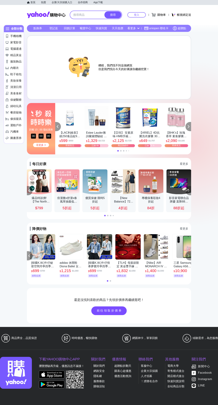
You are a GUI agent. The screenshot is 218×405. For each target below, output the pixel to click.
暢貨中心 (85, 28)
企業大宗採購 (149, 370)
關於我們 (99, 365)
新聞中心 (204, 366)
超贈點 (179, 28)
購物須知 (99, 386)
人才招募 (146, 376)
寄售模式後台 (175, 370)
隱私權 (97, 376)
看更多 (133, 28)
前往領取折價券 (109, 310)
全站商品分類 (175, 386)
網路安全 (99, 370)
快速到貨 (101, 28)
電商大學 (173, 365)
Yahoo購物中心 (46, 15)
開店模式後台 (175, 376)
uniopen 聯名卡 (156, 28)
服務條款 (99, 381)
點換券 (37, 28)
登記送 (53, 28)
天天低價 (117, 28)
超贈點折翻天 (122, 365)
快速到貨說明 (175, 381)
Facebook (205, 372)
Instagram (205, 379)
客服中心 (146, 365)
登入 (136, 14)
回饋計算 (69, 28)
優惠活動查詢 (122, 376)
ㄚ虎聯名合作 (149, 381)
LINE (201, 385)
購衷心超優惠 (122, 370)
